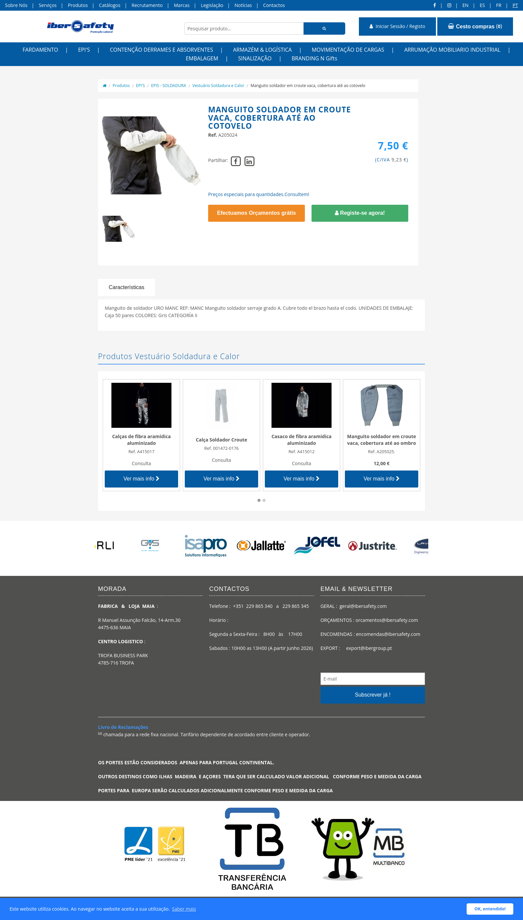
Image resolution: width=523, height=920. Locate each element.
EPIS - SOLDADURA (168, 85)
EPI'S (84, 49)
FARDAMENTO (40, 49)
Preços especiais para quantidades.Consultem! (258, 194)
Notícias (243, 5)
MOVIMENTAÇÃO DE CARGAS (348, 49)
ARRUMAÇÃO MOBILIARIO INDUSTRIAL (452, 49)
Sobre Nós (16, 5)
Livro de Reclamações (123, 727)
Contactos (274, 5)
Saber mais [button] (184, 909)
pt (515, 5)
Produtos (78, 5)
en (465, 5)
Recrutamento (147, 5)
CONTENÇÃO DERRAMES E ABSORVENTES (161, 49)
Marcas (181, 5)
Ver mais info (141, 479)
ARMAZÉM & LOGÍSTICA (262, 49)
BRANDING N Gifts (314, 58)
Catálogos (109, 5)
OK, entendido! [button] (490, 909)
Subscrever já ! (373, 695)
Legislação (212, 5)
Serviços (48, 5)
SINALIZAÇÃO (255, 58)
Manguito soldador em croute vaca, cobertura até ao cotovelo (307, 85)
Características (126, 287)
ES (482, 5)
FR (498, 5)
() (475, 26)
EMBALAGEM (202, 58)
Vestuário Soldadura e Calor (218, 85)
